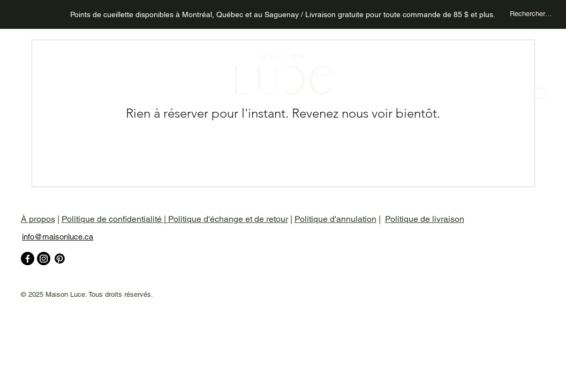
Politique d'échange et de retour (227, 219)
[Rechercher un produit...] (531, 14)
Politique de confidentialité (113, 219)
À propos (38, 219)
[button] (539, 90)
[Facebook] (27, 258)
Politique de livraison (424, 219)
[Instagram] (43, 258)
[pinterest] (59, 258)
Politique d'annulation (335, 219)
